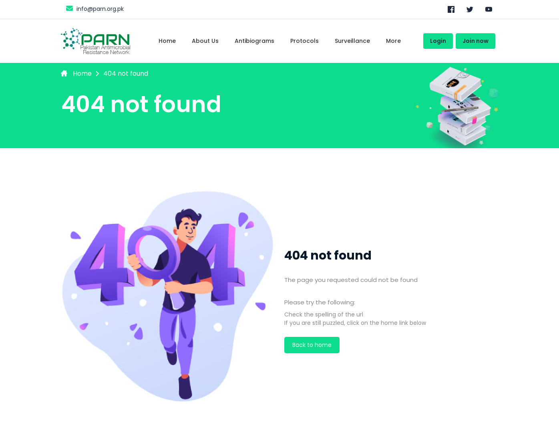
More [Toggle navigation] (393, 41)
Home (167, 41)
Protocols (304, 41)
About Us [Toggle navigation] (205, 41)
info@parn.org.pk (94, 8)
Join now (475, 41)
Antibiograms (254, 41)
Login (438, 41)
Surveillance (352, 41)
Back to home (312, 345)
